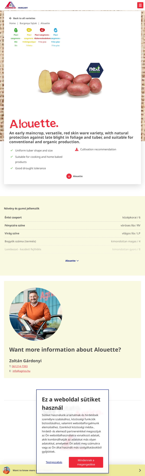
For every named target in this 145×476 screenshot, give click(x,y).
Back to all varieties (24, 18)
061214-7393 (20, 366)
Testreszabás (54, 462)
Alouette (45, 23)
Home (12, 23)
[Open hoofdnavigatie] (140, 5)
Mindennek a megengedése (86, 462)
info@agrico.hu (21, 371)
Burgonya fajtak (28, 23)
